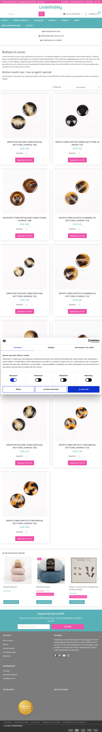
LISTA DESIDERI (72, 14)
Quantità (19, 153)
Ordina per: (57, 87)
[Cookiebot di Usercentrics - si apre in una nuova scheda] (89, 341)
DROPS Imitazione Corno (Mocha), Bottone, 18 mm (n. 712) (24, 294)
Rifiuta (18, 389)
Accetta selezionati (51, 389)
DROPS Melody (10, 587)
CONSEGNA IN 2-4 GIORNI (52, 40)
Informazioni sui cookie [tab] (84, 347)
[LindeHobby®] (50, 6)
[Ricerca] (42, 13)
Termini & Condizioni (51, 722)
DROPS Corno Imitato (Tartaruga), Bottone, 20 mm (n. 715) (77, 446)
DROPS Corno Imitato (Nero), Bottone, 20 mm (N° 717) (77, 143)
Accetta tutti (83, 389)
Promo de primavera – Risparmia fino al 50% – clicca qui (23, 2)
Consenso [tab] (18, 347)
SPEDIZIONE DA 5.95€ (52, 31)
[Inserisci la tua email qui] (34, 626)
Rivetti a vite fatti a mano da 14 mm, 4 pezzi (83, 588)
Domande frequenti (10, 675)
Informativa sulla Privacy (74, 722)
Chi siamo (89, 2)
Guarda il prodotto (11, 602)
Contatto (64, 2)
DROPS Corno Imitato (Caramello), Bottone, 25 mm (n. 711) (77, 294)
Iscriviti (67, 626)
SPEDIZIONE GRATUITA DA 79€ (52, 36)
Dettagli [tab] (51, 347)
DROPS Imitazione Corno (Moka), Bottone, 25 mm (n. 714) (24, 143)
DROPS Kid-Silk (43, 587)
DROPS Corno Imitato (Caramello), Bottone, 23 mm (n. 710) (77, 219)
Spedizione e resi (77, 2)
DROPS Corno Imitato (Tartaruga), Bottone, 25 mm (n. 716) (24, 522)
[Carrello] (92, 13)
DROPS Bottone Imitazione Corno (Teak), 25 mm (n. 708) (25, 219)
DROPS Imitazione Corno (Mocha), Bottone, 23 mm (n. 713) (24, 446)
